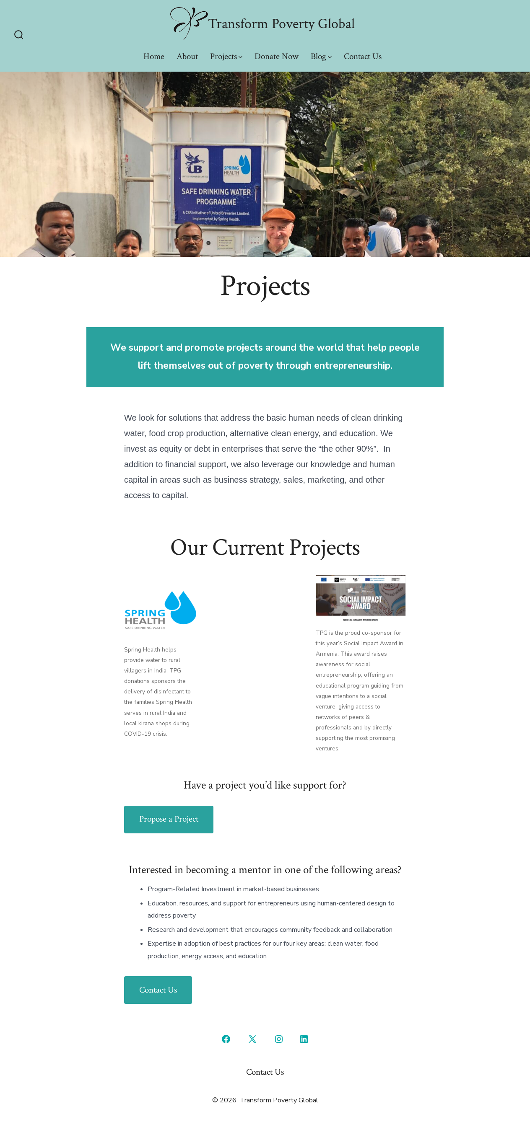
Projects (226, 56)
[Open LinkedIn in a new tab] (304, 1039)
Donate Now (277, 56)
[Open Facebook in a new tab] (226, 1039)
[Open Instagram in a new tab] (279, 1039)
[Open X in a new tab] (252, 1039)
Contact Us (363, 56)
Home (153, 56)
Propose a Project (168, 819)
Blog (321, 56)
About (187, 56)
